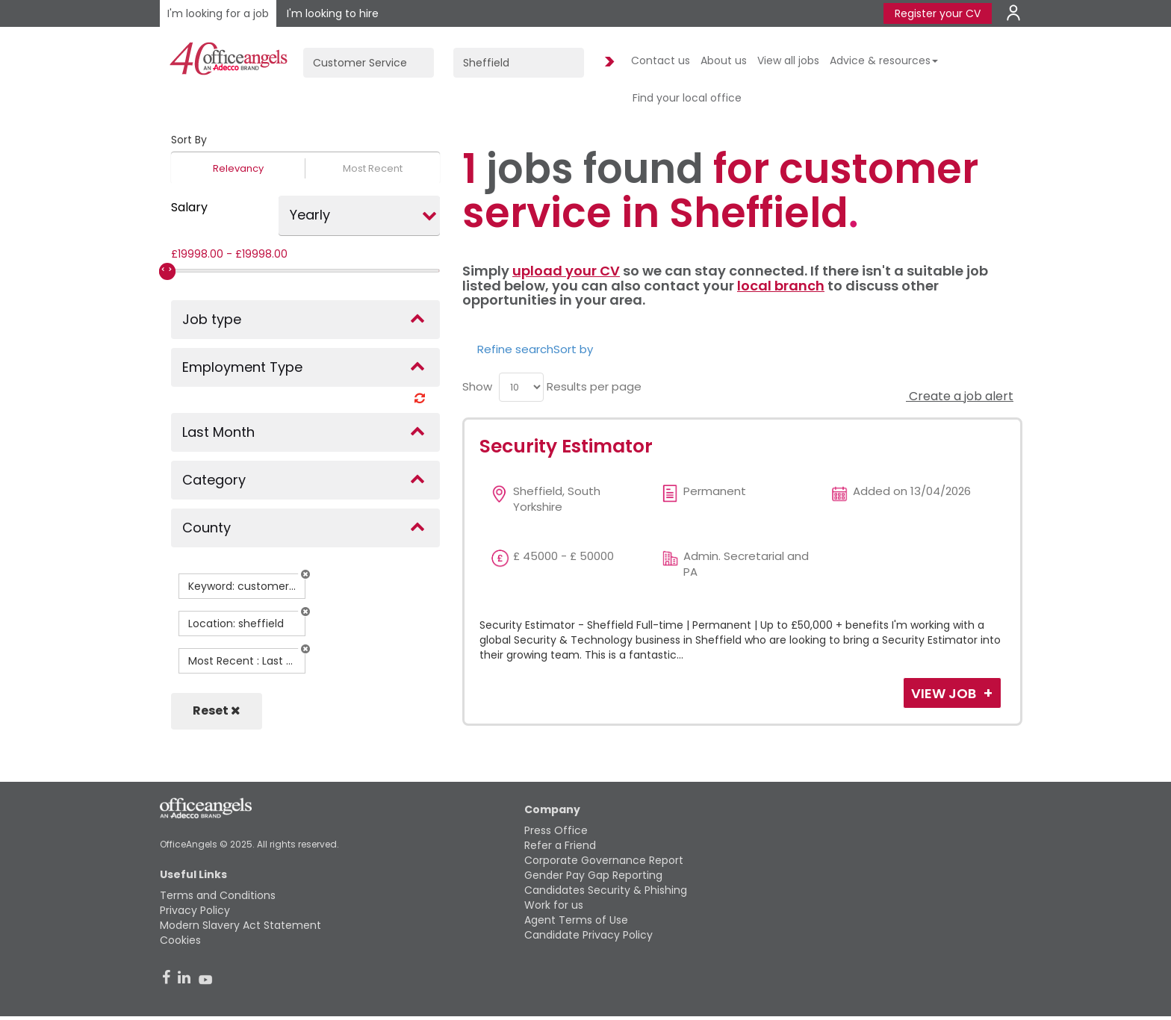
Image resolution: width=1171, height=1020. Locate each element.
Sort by (573, 349)
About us (724, 60)
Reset (216, 710)
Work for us (553, 905)
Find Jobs (607, 62)
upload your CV (566, 270)
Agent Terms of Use (576, 919)
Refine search (515, 349)
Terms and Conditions (218, 895)
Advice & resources (884, 60)
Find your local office (687, 97)
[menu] (521, 387)
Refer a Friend (560, 845)
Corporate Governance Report (603, 860)
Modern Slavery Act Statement (240, 925)
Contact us (660, 60)
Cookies (180, 940)
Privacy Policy (195, 910)
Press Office (556, 830)
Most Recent (373, 168)
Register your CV (938, 13)
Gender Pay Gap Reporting (593, 875)
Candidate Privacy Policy (588, 934)
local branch (780, 285)
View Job (945, 693)
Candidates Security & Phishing (605, 890)
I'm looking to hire (333, 13)
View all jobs (788, 60)
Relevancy (238, 168)
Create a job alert (959, 396)
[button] (305, 574)
